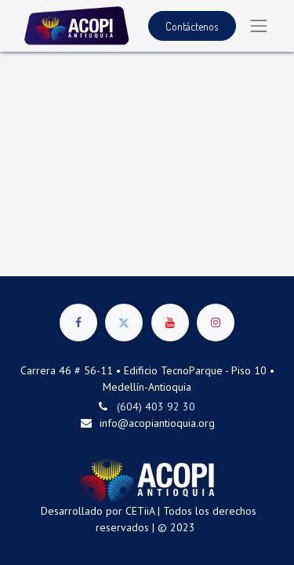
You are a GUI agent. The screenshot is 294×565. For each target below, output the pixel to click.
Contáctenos (191, 26)
